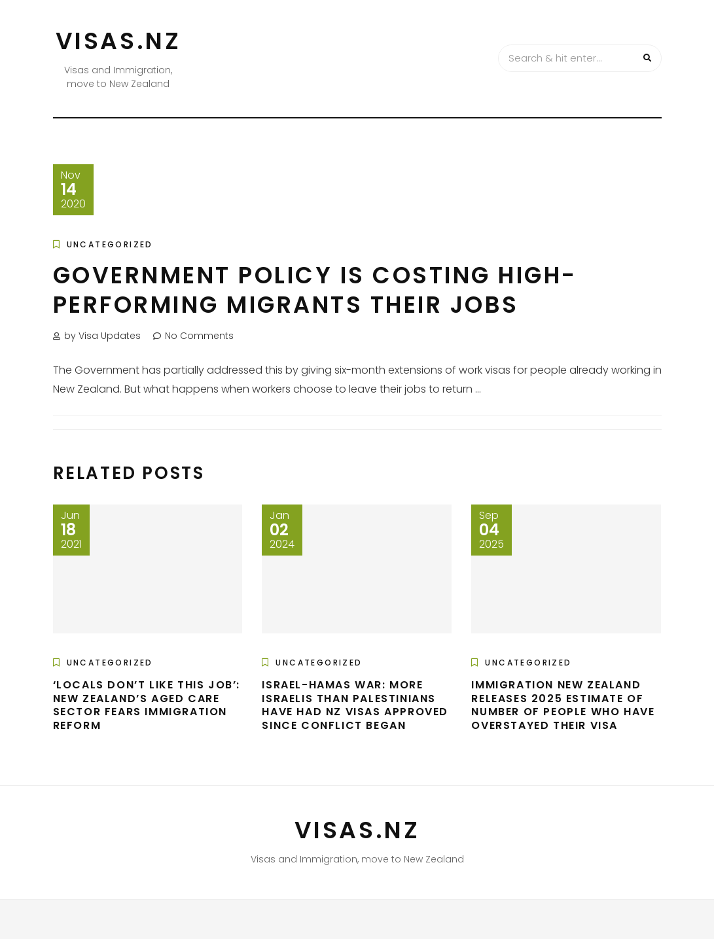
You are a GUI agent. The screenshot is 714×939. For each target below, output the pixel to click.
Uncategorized (110, 244)
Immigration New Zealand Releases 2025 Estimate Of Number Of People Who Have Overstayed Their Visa (562, 705)
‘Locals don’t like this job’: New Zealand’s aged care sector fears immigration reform (146, 705)
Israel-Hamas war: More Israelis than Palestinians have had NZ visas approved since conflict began (355, 705)
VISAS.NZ (118, 41)
